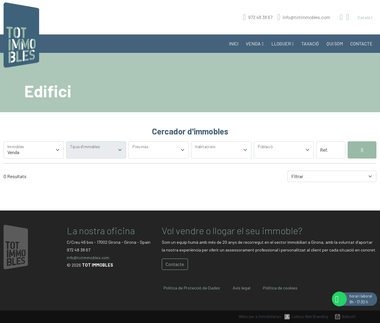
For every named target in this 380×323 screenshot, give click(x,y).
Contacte (361, 43)
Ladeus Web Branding (310, 316)
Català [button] (365, 17)
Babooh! (349, 316)
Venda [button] (255, 43)
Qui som (335, 43)
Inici (233, 43)
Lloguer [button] (282, 43)
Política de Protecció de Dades (192, 287)
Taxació (310, 43)
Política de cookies (280, 287)
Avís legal (241, 287)
